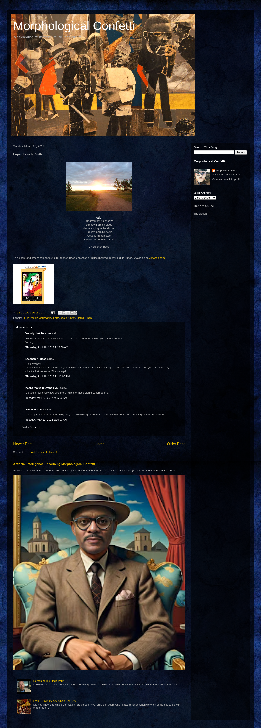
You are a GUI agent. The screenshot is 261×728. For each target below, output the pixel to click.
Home (100, 444)
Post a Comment (31, 427)
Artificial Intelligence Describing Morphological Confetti (54, 464)
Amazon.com (157, 257)
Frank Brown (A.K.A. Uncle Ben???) (54, 700)
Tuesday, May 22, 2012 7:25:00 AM (46, 397)
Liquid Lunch (84, 317)
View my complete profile (226, 179)
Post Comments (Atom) (43, 452)
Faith (56, 317)
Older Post (176, 444)
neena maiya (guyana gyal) (42, 387)
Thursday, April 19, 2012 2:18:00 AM (46, 347)
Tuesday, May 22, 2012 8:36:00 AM (46, 419)
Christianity (45, 317)
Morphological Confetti (74, 26)
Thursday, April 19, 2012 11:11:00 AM (47, 376)
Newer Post (22, 444)
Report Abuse (204, 206)
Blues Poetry (30, 317)
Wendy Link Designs (38, 333)
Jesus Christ (68, 317)
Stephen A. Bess (35, 358)
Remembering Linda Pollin (48, 680)
